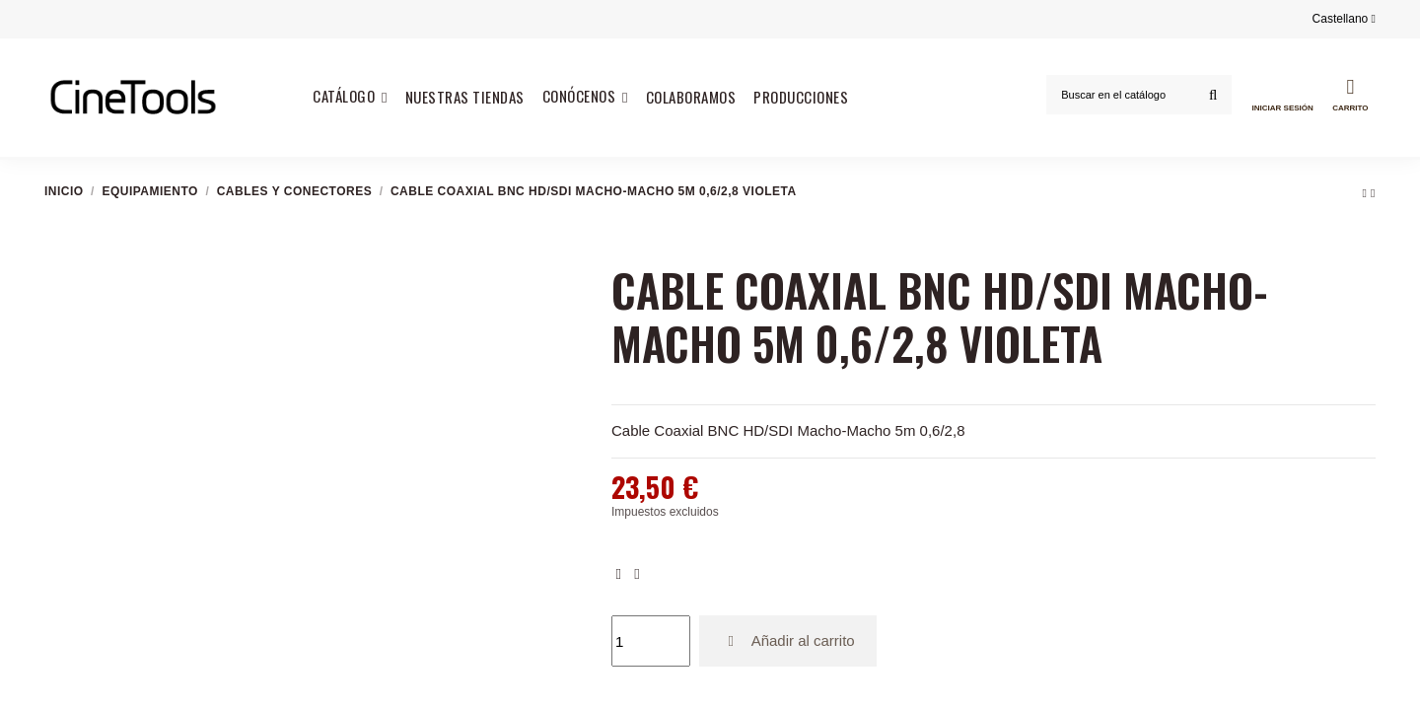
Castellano (1344, 19)
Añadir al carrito (788, 640)
